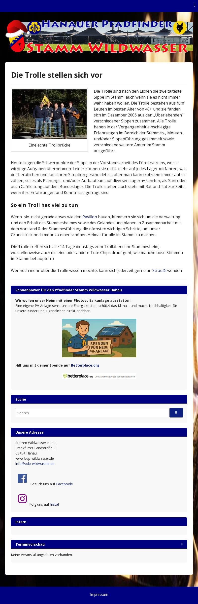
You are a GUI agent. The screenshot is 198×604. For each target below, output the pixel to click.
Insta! (54, 504)
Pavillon (89, 217)
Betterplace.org (85, 365)
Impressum (99, 594)
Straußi (159, 270)
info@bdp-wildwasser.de (34, 463)
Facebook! (64, 484)
